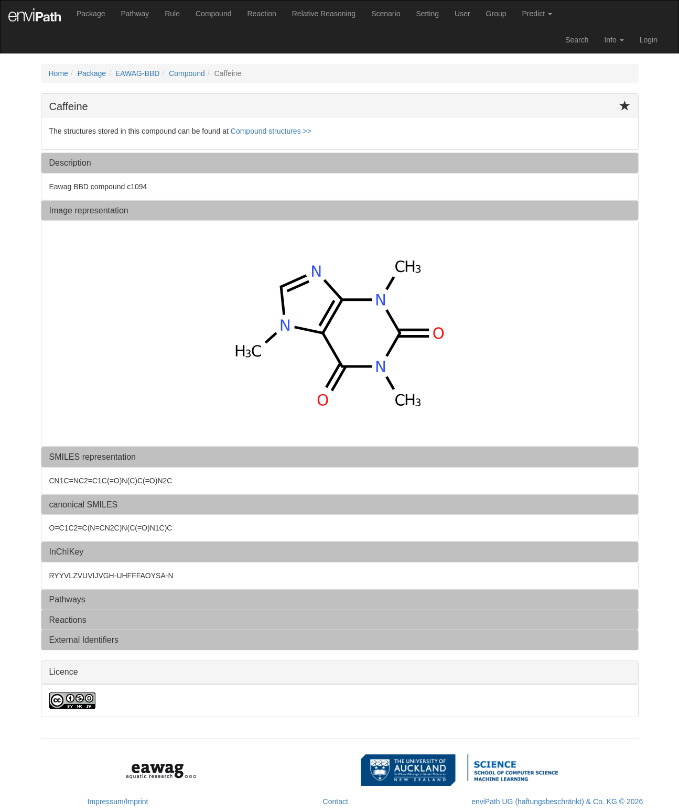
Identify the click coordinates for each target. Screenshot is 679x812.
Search (576, 40)
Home (58, 73)
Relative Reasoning (323, 13)
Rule (172, 13)
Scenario (385, 13)
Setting (427, 13)
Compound (214, 13)
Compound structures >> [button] (271, 131)
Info (613, 40)
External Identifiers (84, 639)
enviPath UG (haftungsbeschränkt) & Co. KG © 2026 (557, 801)
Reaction (261, 13)
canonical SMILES (83, 504)
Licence (63, 671)
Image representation (88, 210)
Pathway (135, 13)
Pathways (67, 599)
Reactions (68, 619)
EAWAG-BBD (137, 73)
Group (496, 13)
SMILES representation (92, 456)
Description (70, 162)
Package (91, 13)
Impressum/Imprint (118, 801)
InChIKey (66, 551)
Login (649, 40)
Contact (335, 801)
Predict (537, 13)
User (462, 13)
